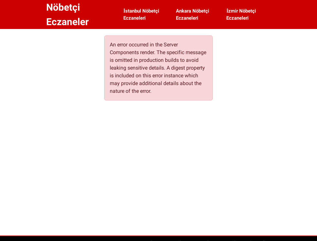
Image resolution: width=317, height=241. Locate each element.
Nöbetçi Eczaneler (67, 14)
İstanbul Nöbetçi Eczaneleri (141, 14)
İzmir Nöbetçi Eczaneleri (241, 14)
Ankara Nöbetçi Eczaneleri (192, 14)
